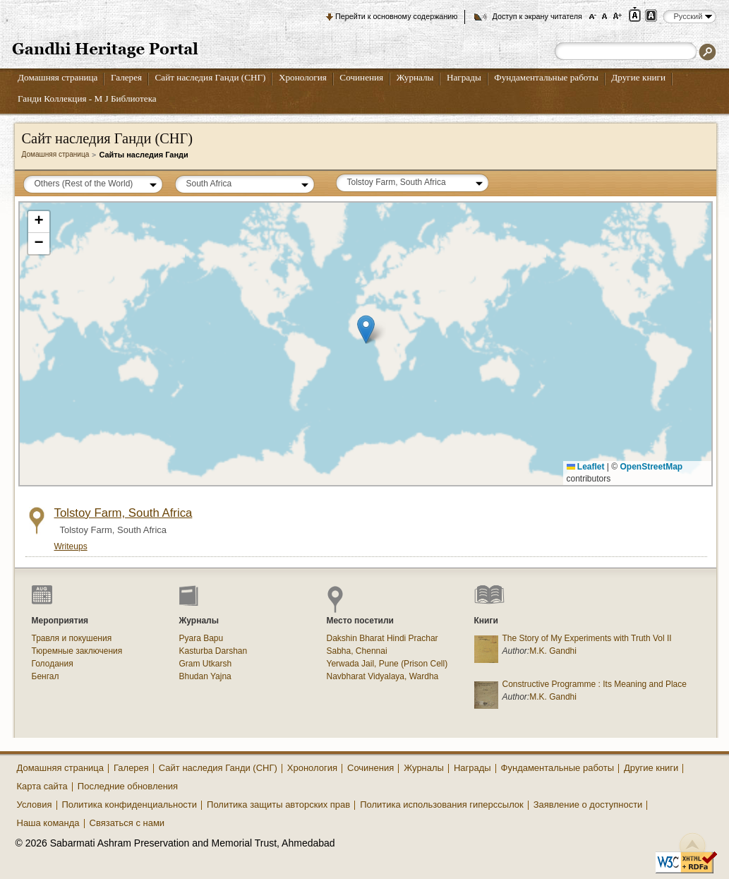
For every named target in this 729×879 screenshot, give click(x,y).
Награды (464, 77)
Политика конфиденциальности (130, 804)
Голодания (52, 664)
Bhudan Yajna (205, 676)
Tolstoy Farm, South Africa (123, 513)
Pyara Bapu (201, 638)
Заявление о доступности (588, 804)
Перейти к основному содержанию (396, 16)
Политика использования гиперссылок (442, 804)
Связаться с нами (127, 823)
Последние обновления (128, 786)
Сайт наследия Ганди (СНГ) (210, 77)
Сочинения (361, 77)
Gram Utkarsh (205, 664)
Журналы (415, 77)
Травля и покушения (72, 638)
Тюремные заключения (77, 651)
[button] (366, 329)
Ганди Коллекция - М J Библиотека (87, 98)
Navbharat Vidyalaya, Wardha (383, 676)
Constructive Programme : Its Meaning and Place (594, 684)
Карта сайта (42, 786)
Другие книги (638, 77)
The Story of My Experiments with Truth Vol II (587, 638)
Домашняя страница (57, 77)
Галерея (126, 77)
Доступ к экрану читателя (537, 16)
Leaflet (586, 467)
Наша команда (48, 823)
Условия (34, 804)
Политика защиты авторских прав (278, 804)
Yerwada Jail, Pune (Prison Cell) (387, 664)
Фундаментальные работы (546, 77)
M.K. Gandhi (553, 651)
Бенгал (45, 676)
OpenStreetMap (651, 467)
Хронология (303, 77)
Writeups (71, 546)
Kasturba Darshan (213, 651)
